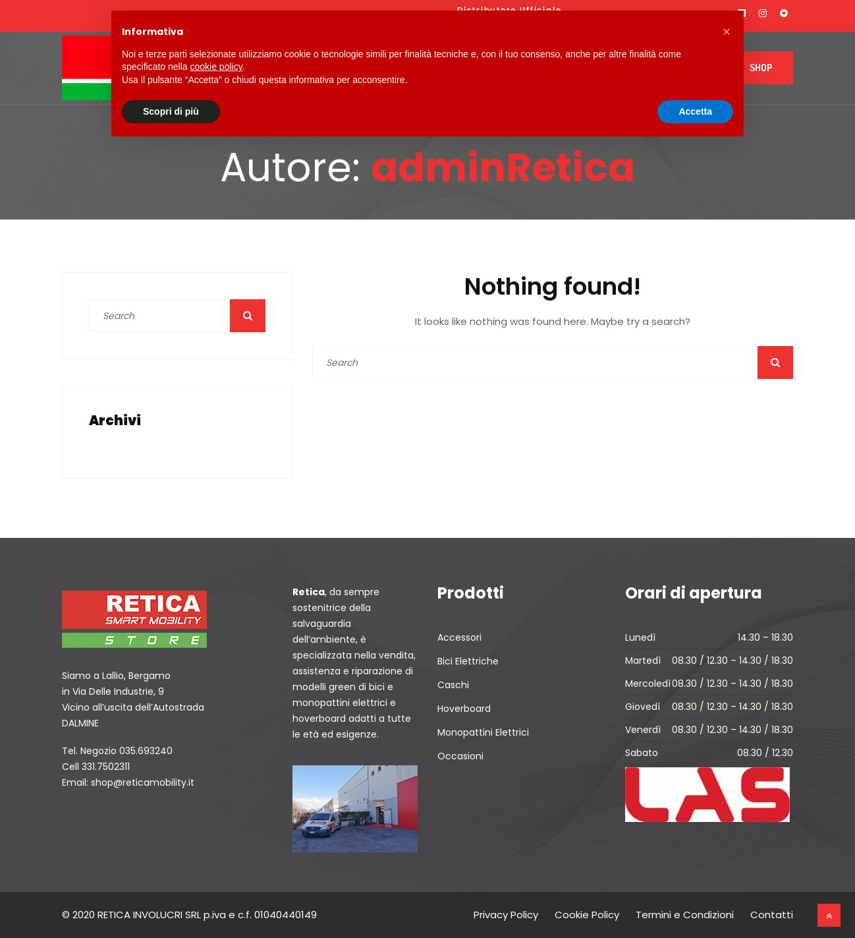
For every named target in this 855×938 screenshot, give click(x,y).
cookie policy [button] (216, 66)
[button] (726, 31)
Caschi (453, 684)
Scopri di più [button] (171, 111)
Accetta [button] (695, 111)
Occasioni (460, 756)
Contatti (771, 915)
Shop (761, 67)
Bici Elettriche (468, 661)
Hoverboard (464, 708)
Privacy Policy (506, 915)
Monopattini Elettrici (483, 732)
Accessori (459, 637)
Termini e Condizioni (685, 915)
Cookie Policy (587, 915)
